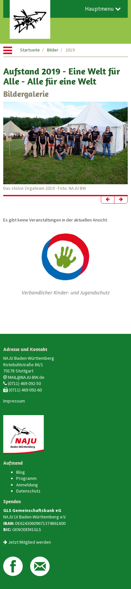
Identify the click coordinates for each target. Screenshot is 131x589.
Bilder (52, 50)
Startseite (30, 50)
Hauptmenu (103, 8)
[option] (65, 147)
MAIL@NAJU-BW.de (26, 377)
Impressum (14, 401)
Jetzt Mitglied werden (29, 542)
